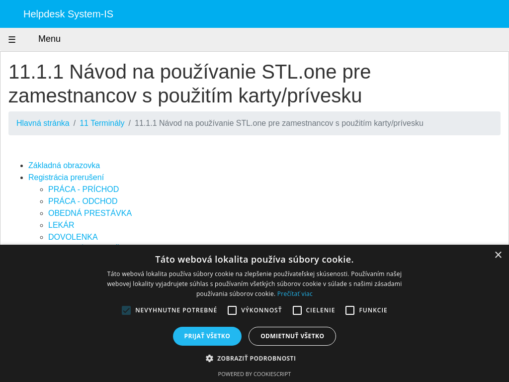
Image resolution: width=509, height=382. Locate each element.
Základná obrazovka (64, 165)
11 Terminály (102, 123)
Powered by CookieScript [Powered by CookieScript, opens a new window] (254, 374)
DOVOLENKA (73, 237)
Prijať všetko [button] (207, 336)
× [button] (498, 255)
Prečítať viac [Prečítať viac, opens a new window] (295, 293)
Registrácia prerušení (66, 177)
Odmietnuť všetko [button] (292, 336)
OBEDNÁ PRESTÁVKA (90, 213)
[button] (254, 358)
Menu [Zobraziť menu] (40, 39)
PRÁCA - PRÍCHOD (83, 189)
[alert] (254, 313)
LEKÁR (61, 225)
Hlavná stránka (43, 123)
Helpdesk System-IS (68, 13)
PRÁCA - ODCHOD (83, 201)
